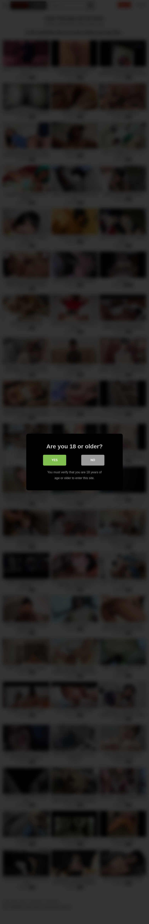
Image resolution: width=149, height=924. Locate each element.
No (93, 460)
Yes (55, 460)
